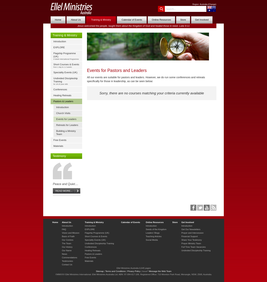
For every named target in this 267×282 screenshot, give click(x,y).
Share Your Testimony (191, 240)
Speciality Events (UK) (65, 72)
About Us (76, 19)
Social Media (152, 240)
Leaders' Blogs (153, 233)
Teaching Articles (153, 236)
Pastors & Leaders (63, 101)
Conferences (60, 89)
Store (183, 19)
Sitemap (100, 271)
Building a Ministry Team (66, 133)
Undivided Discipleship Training (67, 81)
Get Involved (202, 19)
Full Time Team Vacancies (193, 247)
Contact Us (67, 264)
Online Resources (161, 19)
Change (212, 4)
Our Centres (67, 240)
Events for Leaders (66, 119)
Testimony (59, 156)
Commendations (69, 257)
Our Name (67, 250)
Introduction (59, 41)
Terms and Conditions (115, 271)
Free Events (59, 140)
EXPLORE (59, 47)
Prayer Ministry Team (191, 243)
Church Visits (63, 113)
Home (58, 19)
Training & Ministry (101, 19)
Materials (58, 146)
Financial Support (189, 236)
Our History (67, 247)
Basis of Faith (68, 236)
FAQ (64, 229)
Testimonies (67, 261)
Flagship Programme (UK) (67, 56)
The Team (66, 243)
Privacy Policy (134, 271)
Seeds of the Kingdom (156, 229)
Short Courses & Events (67, 65)
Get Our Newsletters (190, 229)
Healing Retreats (62, 95)
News (64, 254)
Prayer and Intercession (192, 233)
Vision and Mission (70, 233)
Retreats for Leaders (67, 125)
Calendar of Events (132, 19)
